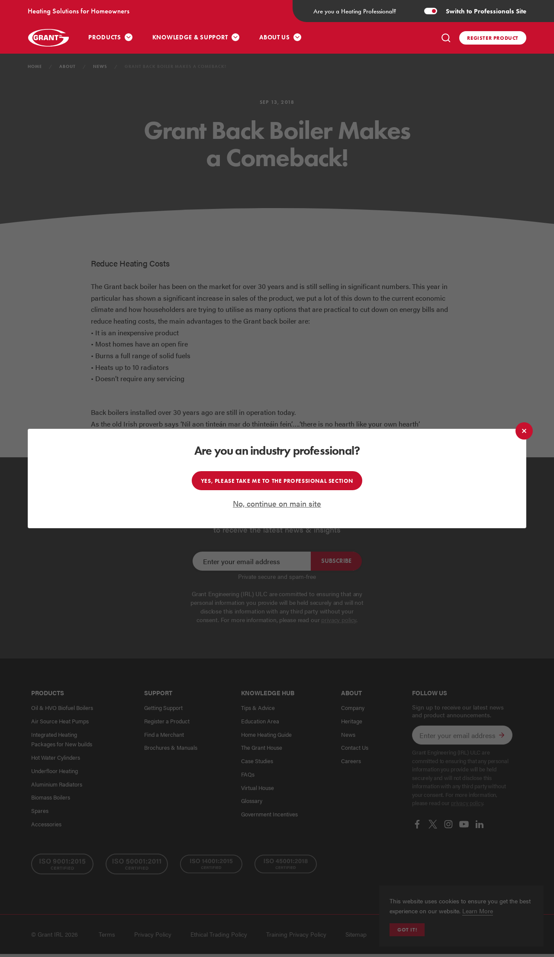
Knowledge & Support (190, 37)
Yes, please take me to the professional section (277, 481)
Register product (493, 38)
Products (104, 37)
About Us (274, 37)
